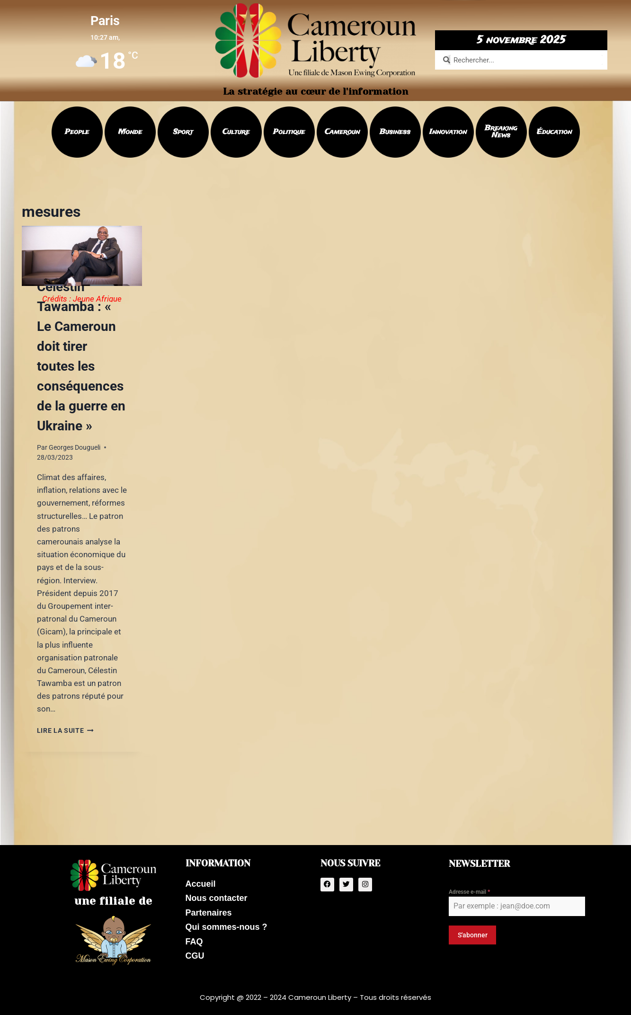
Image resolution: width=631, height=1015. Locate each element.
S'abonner (473, 931)
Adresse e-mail (469, 888)
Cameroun (342, 132)
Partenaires (209, 912)
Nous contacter (217, 896)
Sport (183, 132)
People (77, 132)
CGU (195, 959)
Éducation (554, 132)
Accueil (201, 881)
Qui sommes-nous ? (226, 928)
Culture (235, 132)
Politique (289, 132)
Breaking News (501, 132)
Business (395, 132)
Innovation (448, 132)
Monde (130, 132)
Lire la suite (65, 730)
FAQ (194, 943)
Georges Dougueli (74, 447)
